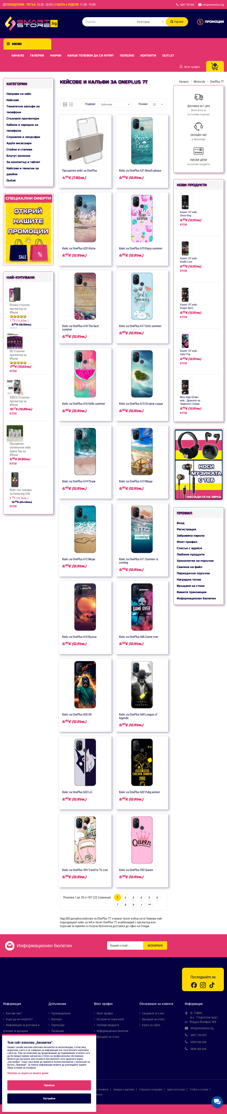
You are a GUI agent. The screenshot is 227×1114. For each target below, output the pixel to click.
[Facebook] (194, 985)
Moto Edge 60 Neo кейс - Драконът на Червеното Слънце (190, 400)
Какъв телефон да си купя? (90, 55)
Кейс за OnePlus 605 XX (77, 714)
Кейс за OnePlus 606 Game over (138, 637)
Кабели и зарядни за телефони (22, 127)
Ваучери (56, 1019)
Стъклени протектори (22, 118)
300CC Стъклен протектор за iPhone (19, 401)
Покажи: (143, 103)
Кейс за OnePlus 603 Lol (77, 792)
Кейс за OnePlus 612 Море (78, 559)
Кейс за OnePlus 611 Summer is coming (138, 561)
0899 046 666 (198, 1042)
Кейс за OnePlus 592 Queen (136, 870)
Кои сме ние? (14, 1013)
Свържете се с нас (153, 1013)
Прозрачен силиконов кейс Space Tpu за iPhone (20, 449)
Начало (18, 55)
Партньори (57, 1025)
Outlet (168, 55)
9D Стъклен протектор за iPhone (18, 355)
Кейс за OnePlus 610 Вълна (79, 637)
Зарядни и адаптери (123, 1089)
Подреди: (90, 103)
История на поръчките (110, 1019)
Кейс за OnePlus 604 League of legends (138, 716)
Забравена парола (190, 535)
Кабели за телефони (97, 1089)
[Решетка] (65, 104)
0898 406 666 (198, 1049)
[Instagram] (203, 985)
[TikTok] (212, 985)
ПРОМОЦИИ (214, 22)
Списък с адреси (189, 548)
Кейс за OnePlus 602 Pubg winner (139, 792)
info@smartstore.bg (202, 1028)
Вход (181, 523)
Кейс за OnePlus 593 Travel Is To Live (85, 870)
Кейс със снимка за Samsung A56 (21, 492)
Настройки (49, 1098)
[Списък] (71, 104)
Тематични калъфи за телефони (23, 109)
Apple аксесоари (19, 143)
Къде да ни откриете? (19, 1019)
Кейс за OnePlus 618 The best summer (80, 328)
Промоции (57, 1031)
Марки (55, 55)
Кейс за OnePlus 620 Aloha (78, 248)
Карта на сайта (151, 1025)
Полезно (127, 55)
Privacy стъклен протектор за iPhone (20, 308)
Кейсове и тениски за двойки (22, 171)
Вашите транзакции (191, 592)
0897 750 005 (198, 1035)
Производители (60, 1013)
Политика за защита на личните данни (27, 1073)
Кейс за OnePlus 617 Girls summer (140, 326)
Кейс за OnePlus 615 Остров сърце (141, 404)
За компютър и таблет (23, 162)
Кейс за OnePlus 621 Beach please (140, 170)
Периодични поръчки (193, 573)
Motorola (199, 82)
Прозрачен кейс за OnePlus (79, 170)
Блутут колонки (18, 156)
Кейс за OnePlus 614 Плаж (78, 481)
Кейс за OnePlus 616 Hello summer (83, 404)
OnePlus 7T (217, 82)
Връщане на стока (190, 586)
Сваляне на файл (189, 567)
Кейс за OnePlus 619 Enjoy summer (140, 248)
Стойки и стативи (19, 149)
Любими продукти (191, 554)
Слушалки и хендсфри (23, 137)
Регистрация (186, 529)
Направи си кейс (18, 94)
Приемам (49, 1085)
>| (149, 904)
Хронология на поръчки (195, 561)
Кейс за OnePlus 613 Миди (136, 481)
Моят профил (187, 542)
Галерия (37, 55)
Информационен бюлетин (196, 598)
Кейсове (12, 100)
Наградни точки (189, 579)
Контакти (148, 55)
